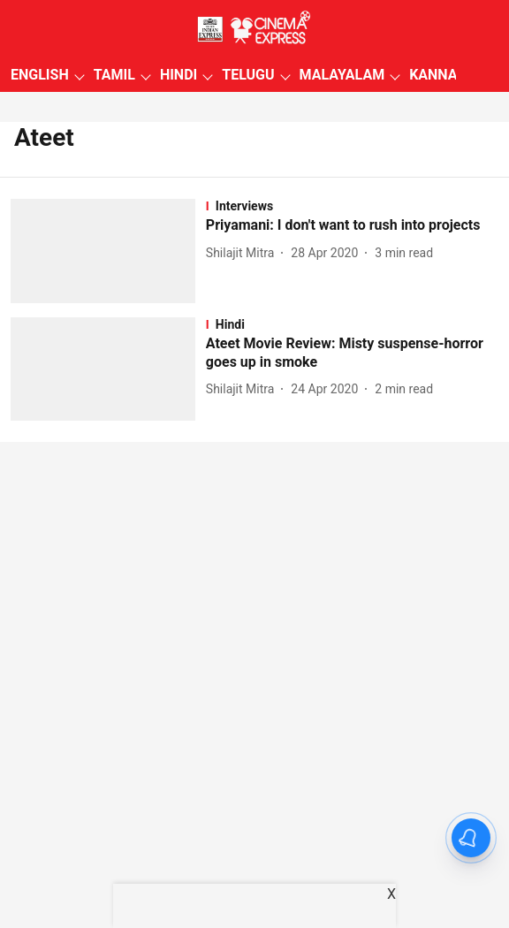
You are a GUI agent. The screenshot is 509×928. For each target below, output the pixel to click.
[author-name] (244, 253)
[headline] (352, 226)
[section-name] (352, 206)
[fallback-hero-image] (108, 250)
